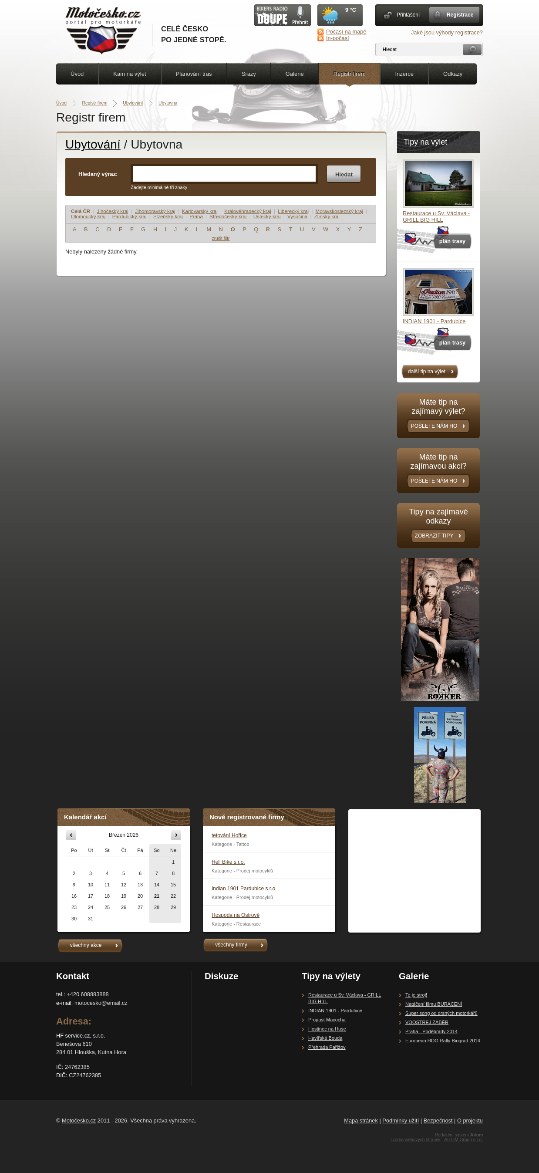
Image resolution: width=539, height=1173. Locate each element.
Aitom (476, 1134)
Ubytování (133, 103)
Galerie (295, 74)
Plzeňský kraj (168, 216)
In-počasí (337, 38)
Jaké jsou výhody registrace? (447, 32)
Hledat (344, 174)
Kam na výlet (129, 74)
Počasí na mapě (346, 31)
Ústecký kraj (267, 216)
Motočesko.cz (79, 1120)
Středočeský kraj (227, 216)
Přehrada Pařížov (327, 1047)
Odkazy (452, 74)
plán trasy (452, 241)
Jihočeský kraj (112, 211)
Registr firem (350, 74)
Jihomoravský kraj (155, 211)
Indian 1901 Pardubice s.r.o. (244, 889)
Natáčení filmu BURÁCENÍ (433, 1004)
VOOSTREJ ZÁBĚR (426, 1022)
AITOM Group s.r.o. (463, 1139)
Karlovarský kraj (200, 211)
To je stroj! (416, 994)
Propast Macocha (327, 1019)
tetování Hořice (229, 835)
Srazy (249, 74)
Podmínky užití (400, 1120)
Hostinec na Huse (327, 1028)
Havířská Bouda (325, 1038)
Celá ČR (80, 211)
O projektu (470, 1120)
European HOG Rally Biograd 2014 (442, 1040)
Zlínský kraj (327, 216)
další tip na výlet (426, 371)
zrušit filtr (221, 238)
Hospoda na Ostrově (235, 915)
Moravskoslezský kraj (339, 211)
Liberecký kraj (293, 211)
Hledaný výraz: (98, 174)
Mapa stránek (361, 1120)
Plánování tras (194, 74)
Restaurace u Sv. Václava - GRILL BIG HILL (436, 216)
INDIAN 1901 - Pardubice (434, 321)
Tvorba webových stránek (415, 1139)
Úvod (77, 74)
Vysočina (297, 216)
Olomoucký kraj (88, 216)
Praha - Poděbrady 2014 (431, 1031)
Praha (196, 216)
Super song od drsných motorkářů (441, 1013)
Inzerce (404, 74)
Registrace (460, 15)
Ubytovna (167, 103)
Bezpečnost (438, 1120)
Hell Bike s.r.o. (228, 862)
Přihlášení (408, 15)
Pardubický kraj (129, 216)
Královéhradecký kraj (247, 211)
